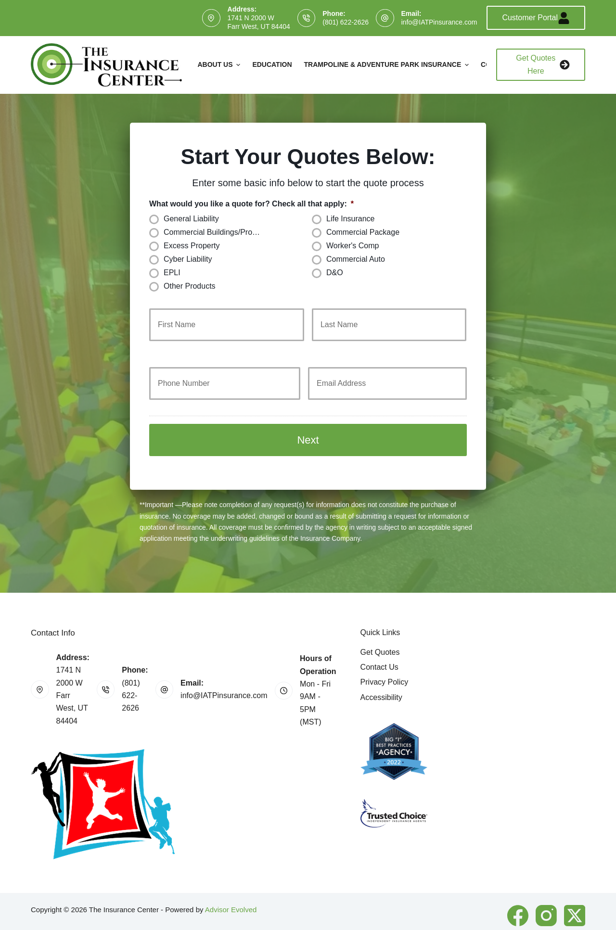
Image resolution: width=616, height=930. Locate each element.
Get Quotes (380, 631)
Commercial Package (362, 232)
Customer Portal (536, 18)
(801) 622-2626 (345, 22)
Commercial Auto (355, 259)
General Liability (191, 219)
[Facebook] (517, 894)
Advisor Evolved (231, 889)
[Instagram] (546, 894)
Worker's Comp (352, 246)
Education (272, 64)
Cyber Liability (188, 259)
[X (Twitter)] (574, 894)
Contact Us (379, 646)
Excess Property (191, 246)
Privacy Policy (384, 661)
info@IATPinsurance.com (439, 22)
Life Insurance (350, 219)
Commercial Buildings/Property (217, 232)
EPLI (172, 272)
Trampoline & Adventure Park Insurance (387, 65)
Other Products (190, 286)
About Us (220, 65)
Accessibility (381, 677)
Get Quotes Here (543, 64)
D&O (334, 272)
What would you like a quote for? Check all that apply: (251, 204)
